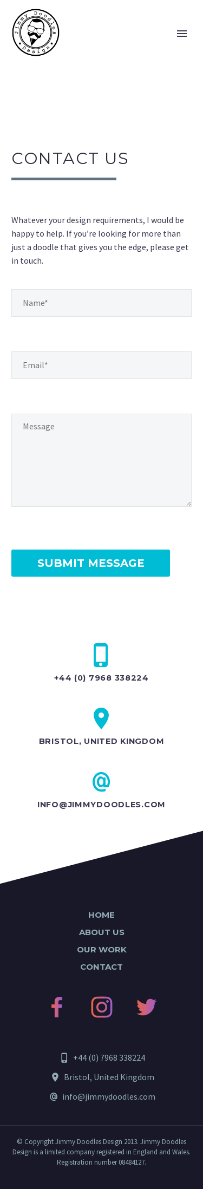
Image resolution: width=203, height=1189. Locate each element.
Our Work (102, 949)
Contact (101, 967)
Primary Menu (182, 33)
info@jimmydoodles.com (101, 804)
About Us (102, 932)
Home (101, 915)
